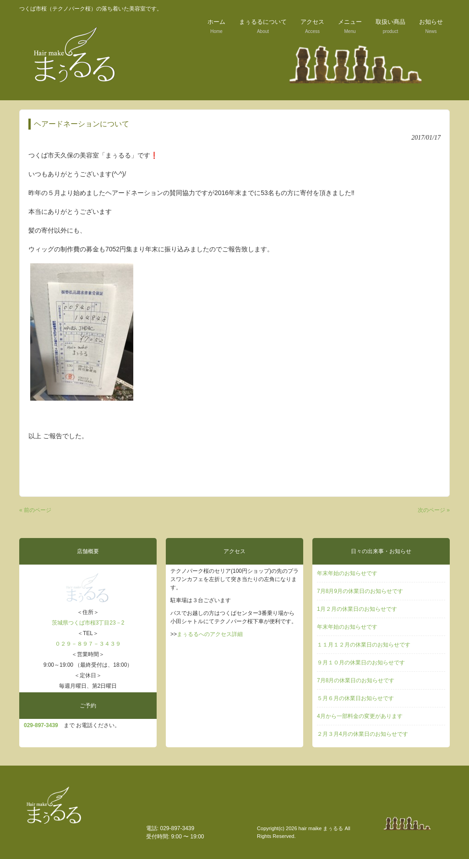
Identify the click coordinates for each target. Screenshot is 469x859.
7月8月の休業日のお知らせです (355, 680)
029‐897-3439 (41, 725)
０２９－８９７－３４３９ (88, 644)
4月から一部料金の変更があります (360, 716)
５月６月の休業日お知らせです (355, 698)
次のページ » (434, 510)
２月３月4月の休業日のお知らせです (362, 734)
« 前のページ (35, 510)
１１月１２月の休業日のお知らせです (363, 645)
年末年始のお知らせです (347, 573)
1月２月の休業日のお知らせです (357, 609)
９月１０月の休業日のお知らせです (361, 662)
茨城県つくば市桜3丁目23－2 (88, 623)
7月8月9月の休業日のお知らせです (360, 591)
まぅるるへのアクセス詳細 (210, 634)
